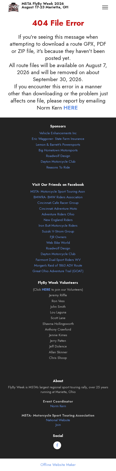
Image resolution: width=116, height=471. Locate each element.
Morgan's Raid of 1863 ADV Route (58, 265)
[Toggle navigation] (105, 7)
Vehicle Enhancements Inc (58, 133)
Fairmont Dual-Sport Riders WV (58, 259)
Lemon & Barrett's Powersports (58, 144)
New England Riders (58, 220)
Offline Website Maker (58, 465)
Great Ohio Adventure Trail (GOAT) (58, 271)
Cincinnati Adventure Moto (58, 208)
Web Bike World (58, 242)
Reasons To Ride (58, 167)
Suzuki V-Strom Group (58, 231)
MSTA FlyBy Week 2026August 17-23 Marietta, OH (45, 7)
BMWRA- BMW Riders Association (58, 197)
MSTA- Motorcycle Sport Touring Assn (57, 191)
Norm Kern (58, 406)
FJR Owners (58, 237)
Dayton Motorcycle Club (58, 161)
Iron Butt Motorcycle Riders (58, 225)
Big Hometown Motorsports (58, 150)
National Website (58, 420)
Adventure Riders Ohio (58, 214)
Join (58, 424)
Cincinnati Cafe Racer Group (58, 202)
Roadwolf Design (58, 155)
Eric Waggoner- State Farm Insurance (58, 138)
